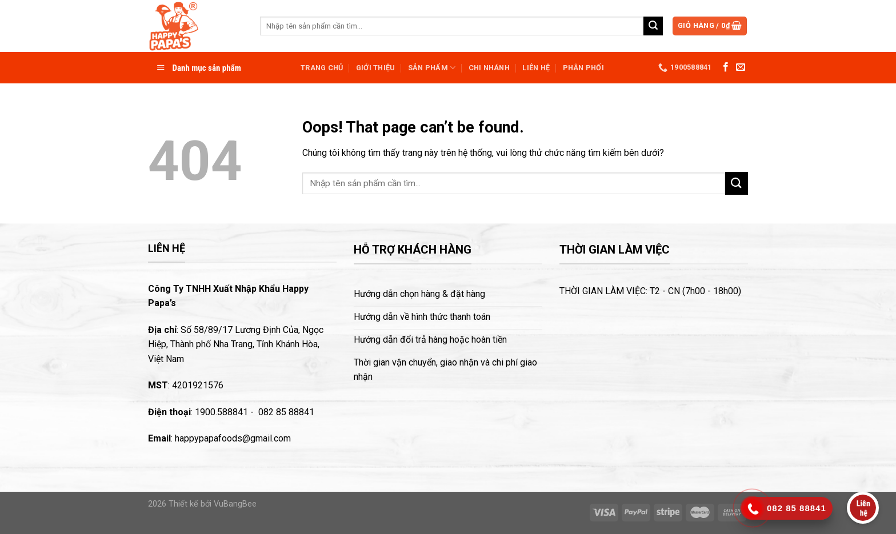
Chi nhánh (489, 67)
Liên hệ (536, 67)
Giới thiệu (375, 67)
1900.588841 (221, 412)
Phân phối (583, 67)
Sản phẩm (432, 67)
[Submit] (653, 26)
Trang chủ (322, 67)
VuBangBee (235, 504)
